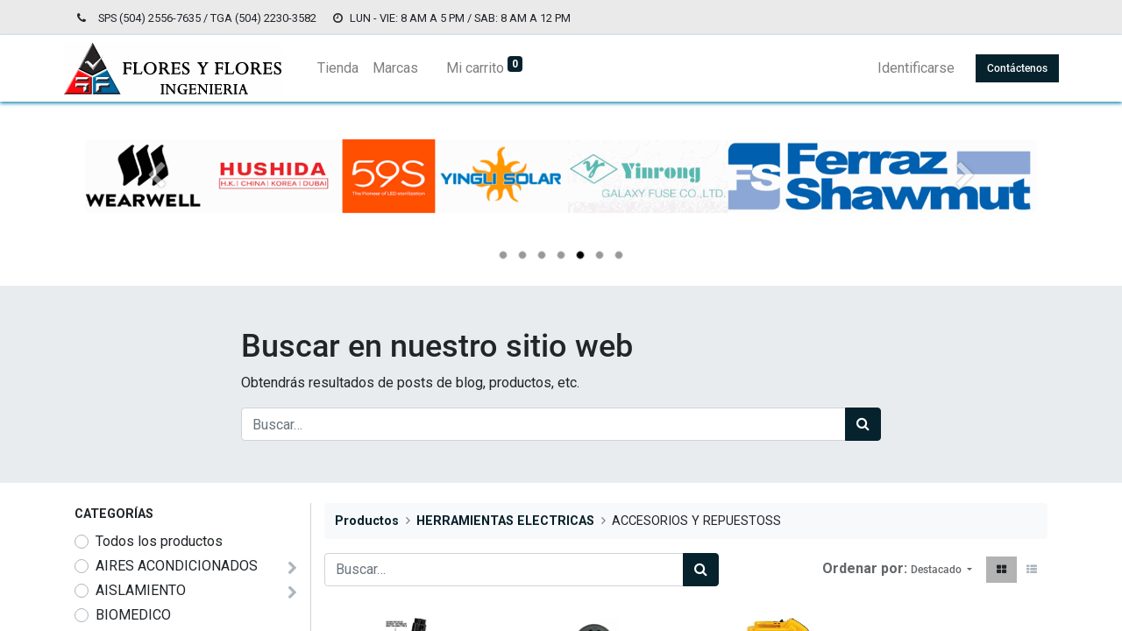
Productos (367, 521)
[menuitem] (349, 68)
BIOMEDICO (133, 614)
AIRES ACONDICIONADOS (177, 565)
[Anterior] (156, 204)
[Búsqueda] (863, 424)
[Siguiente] (965, 204)
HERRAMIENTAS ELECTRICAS (505, 521)
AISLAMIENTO (141, 590)
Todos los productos (159, 541)
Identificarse (904, 68)
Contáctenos (1006, 68)
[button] (941, 570)
